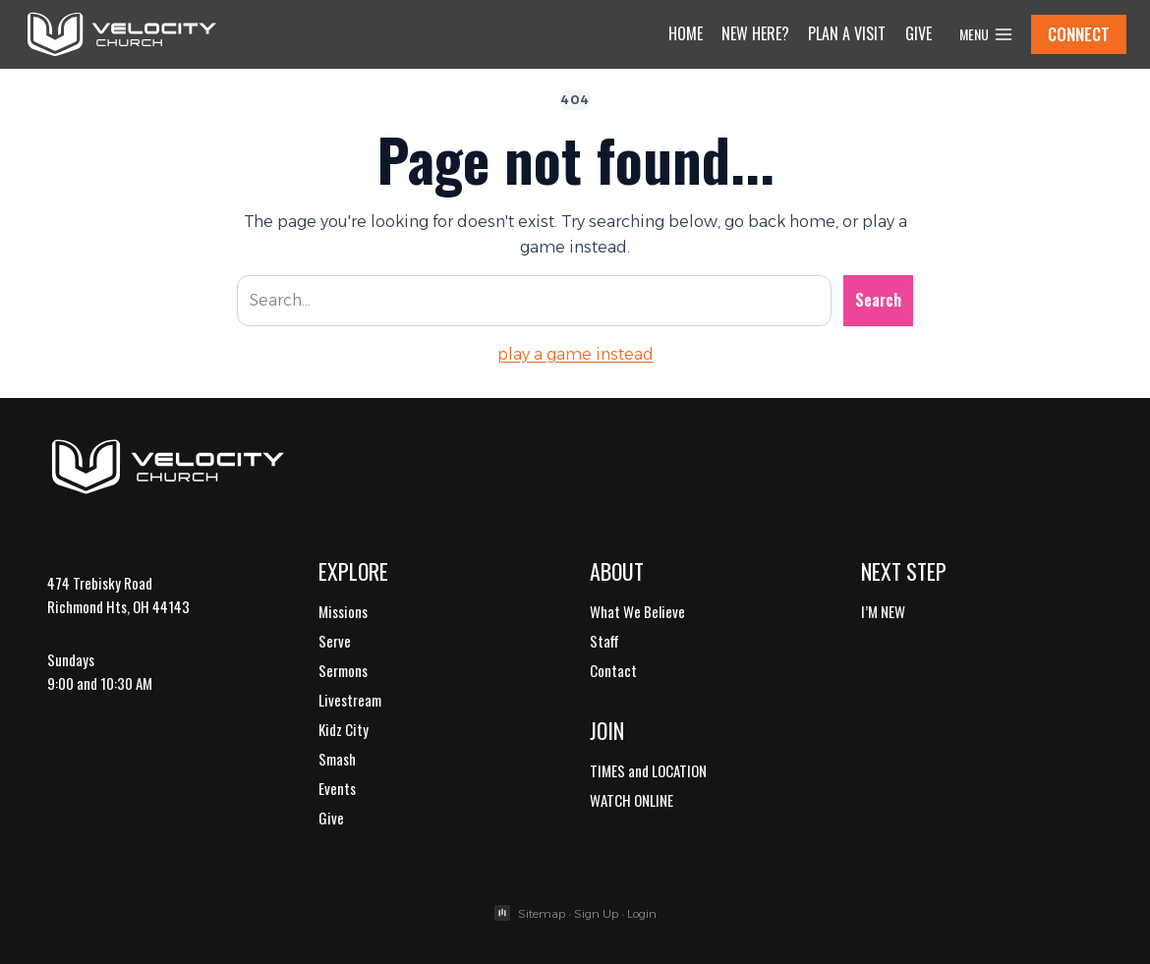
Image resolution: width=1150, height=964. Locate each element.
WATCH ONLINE (631, 800)
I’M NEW (883, 611)
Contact (613, 670)
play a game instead (575, 354)
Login (642, 913)
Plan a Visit (847, 33)
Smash (337, 758)
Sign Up (596, 913)
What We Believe (637, 611)
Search (878, 300)
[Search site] (534, 300)
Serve (334, 641)
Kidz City (343, 729)
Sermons (343, 670)
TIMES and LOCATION (648, 770)
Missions (343, 611)
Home (685, 33)
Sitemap (541, 913)
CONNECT (1079, 34)
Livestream (349, 699)
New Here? (755, 33)
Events (337, 788)
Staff (604, 641)
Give (918, 33)
